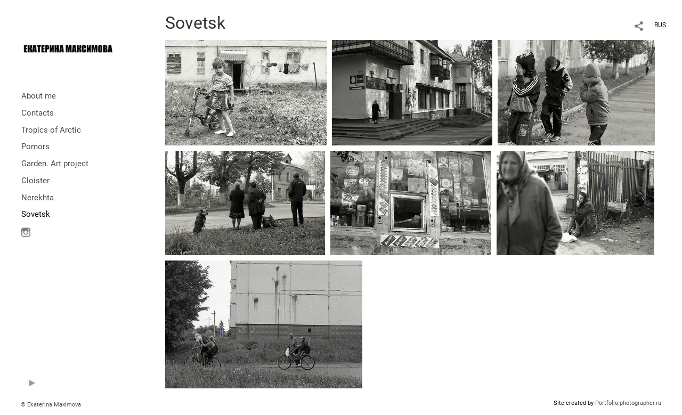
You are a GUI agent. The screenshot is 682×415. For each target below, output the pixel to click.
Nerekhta (37, 197)
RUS (660, 25)
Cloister (35, 180)
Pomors (35, 146)
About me (38, 96)
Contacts (37, 113)
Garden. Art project (54, 163)
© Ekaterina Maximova (51, 404)
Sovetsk (35, 214)
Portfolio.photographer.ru (628, 403)
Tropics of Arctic (51, 130)
